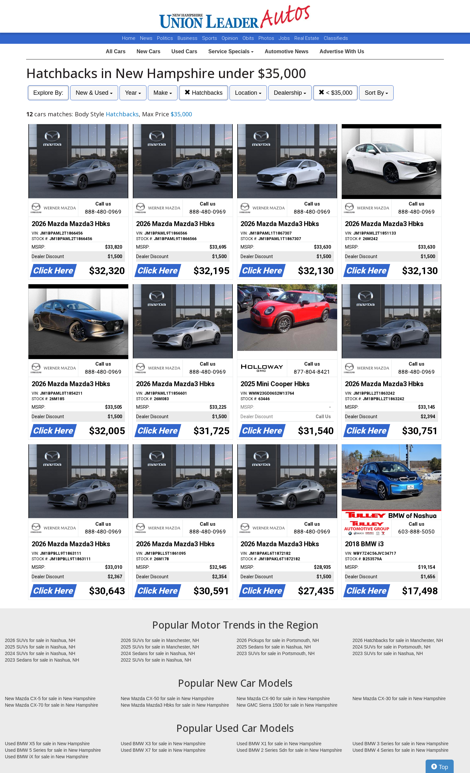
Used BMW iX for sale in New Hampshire (46, 756)
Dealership (290, 93)
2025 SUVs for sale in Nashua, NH (40, 647)
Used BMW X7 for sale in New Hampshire (163, 750)
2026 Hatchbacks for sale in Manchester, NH (397, 640)
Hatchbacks (203, 92)
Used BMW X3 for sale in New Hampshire (163, 743)
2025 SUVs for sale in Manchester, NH (160, 647)
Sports (210, 38)
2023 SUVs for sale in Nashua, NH (387, 653)
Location (248, 93)
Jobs (285, 38)
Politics (165, 38)
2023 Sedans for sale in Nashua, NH (42, 660)
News (146, 38)
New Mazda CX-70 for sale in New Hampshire (51, 705)
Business (188, 38)
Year (133, 93)
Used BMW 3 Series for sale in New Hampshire (400, 743)
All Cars (115, 51)
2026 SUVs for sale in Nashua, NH (40, 640)
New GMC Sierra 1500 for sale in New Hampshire (287, 705)
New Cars (148, 51)
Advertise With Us (342, 51)
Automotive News (286, 51)
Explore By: (48, 93)
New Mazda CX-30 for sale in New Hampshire (399, 698)
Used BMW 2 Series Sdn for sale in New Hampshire (289, 750)
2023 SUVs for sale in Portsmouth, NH (276, 653)
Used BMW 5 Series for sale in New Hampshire (53, 750)
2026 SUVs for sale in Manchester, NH (160, 640)
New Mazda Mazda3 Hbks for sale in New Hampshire (175, 705)
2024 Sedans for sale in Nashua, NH (158, 653)
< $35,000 (335, 92)
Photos (266, 38)
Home (128, 38)
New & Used (94, 93)
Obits (249, 38)
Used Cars (184, 51)
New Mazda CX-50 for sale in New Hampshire (167, 698)
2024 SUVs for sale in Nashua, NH (40, 653)
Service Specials (231, 51)
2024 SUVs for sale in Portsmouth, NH (391, 647)
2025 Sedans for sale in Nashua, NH (274, 647)
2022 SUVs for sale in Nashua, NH (156, 660)
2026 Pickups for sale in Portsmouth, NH (278, 640)
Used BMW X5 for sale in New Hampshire (47, 743)
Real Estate (307, 38)
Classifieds (336, 38)
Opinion (230, 38)
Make (162, 93)
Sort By (376, 93)
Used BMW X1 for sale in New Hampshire (279, 743)
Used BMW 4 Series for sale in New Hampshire (400, 750)
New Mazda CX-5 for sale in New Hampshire (50, 698)
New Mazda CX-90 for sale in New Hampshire (283, 698)
